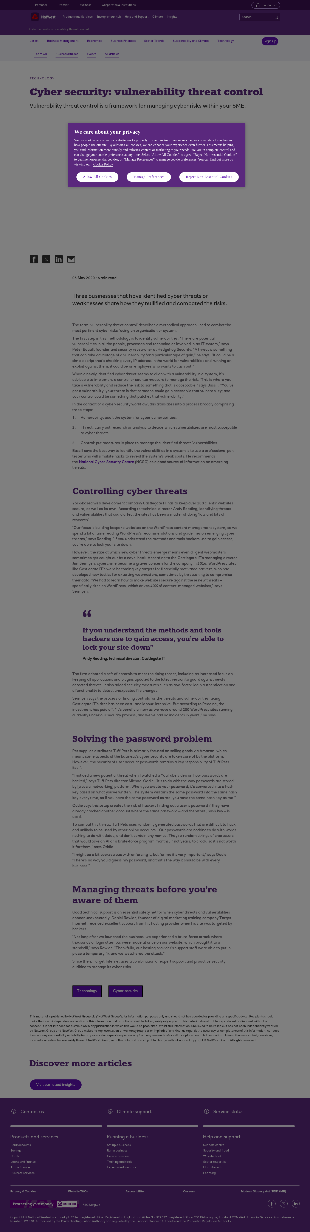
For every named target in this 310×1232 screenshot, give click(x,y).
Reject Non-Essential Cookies (209, 177)
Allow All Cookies (97, 177)
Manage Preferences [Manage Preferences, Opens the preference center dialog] (148, 177)
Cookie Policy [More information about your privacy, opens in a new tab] (103, 164)
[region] (156, 155)
